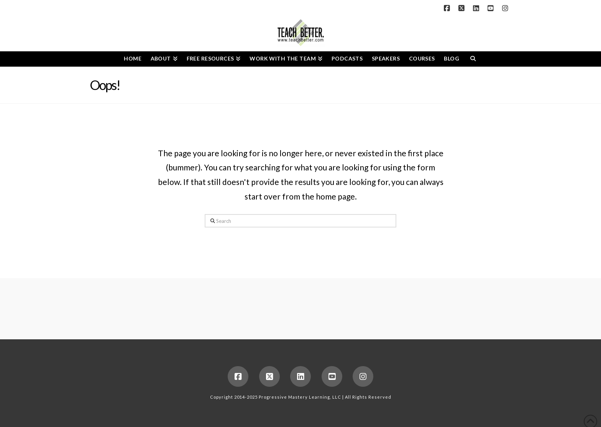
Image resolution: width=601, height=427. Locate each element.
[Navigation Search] (473, 59)
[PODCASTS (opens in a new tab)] (347, 59)
